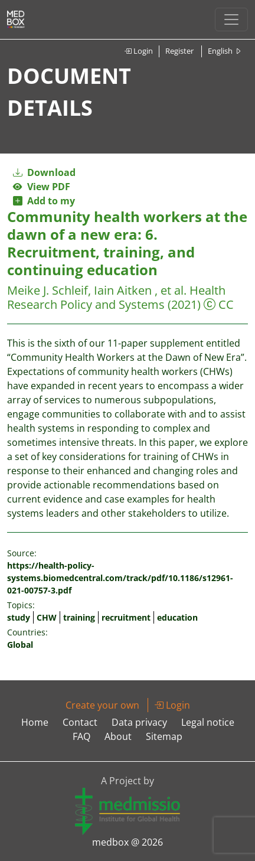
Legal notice (207, 722)
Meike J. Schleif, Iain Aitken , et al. (97, 290)
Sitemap (164, 736)
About (118, 736)
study (18, 617)
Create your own (102, 705)
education (177, 617)
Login (138, 50)
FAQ (81, 736)
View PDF (41, 186)
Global (20, 644)
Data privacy (139, 722)
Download (44, 172)
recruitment (126, 617)
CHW (47, 617)
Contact (80, 722)
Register (179, 50)
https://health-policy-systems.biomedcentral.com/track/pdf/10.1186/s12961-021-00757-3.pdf (120, 578)
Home (34, 722)
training (79, 617)
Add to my (44, 200)
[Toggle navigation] (231, 19)
